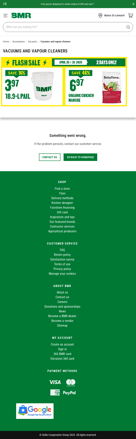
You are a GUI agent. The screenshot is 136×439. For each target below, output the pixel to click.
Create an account (62, 344)
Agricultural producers (62, 231)
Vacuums (32, 41)
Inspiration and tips (62, 217)
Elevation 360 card (62, 359)
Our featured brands (62, 222)
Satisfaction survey (62, 259)
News (62, 311)
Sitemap (62, 325)
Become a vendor (62, 321)
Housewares (18, 41)
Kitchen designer (62, 203)
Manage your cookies (62, 274)
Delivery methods (62, 198)
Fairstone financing (62, 207)
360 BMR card (62, 354)
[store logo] (21, 15)
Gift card (62, 212)
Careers (62, 302)
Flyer (62, 193)
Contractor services (62, 226)
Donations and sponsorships (62, 306)
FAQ (62, 250)
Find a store (62, 189)
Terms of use (62, 264)
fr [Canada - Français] (5, 4)
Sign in (62, 349)
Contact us (62, 297)
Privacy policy (62, 269)
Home (6, 41)
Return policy (62, 255)
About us (62, 292)
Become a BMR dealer (62, 316)
